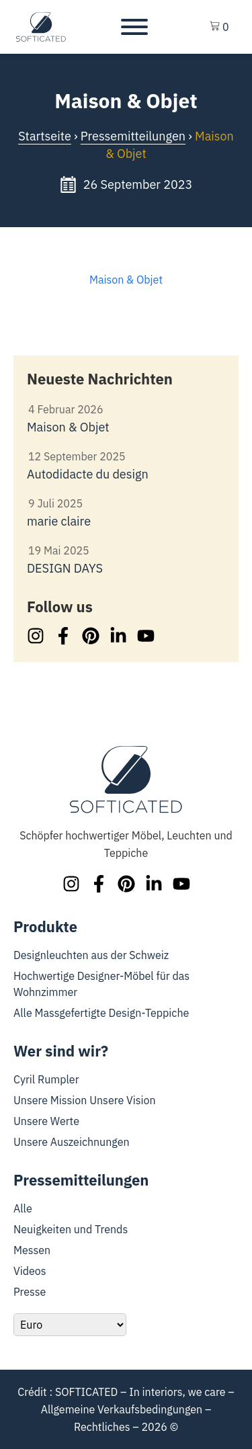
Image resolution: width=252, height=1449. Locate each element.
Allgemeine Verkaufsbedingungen (122, 1409)
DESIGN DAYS (65, 568)
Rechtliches (102, 1427)
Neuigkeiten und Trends (70, 1229)
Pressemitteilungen (133, 136)
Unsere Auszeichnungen (71, 1142)
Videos (29, 1271)
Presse (29, 1291)
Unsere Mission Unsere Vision (84, 1100)
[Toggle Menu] (134, 27)
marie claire (59, 521)
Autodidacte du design (88, 474)
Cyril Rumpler (46, 1079)
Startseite (44, 136)
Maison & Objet (126, 279)
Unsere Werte (46, 1121)
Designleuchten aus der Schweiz (91, 955)
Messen (31, 1250)
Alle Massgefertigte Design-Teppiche (101, 1013)
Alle (22, 1208)
